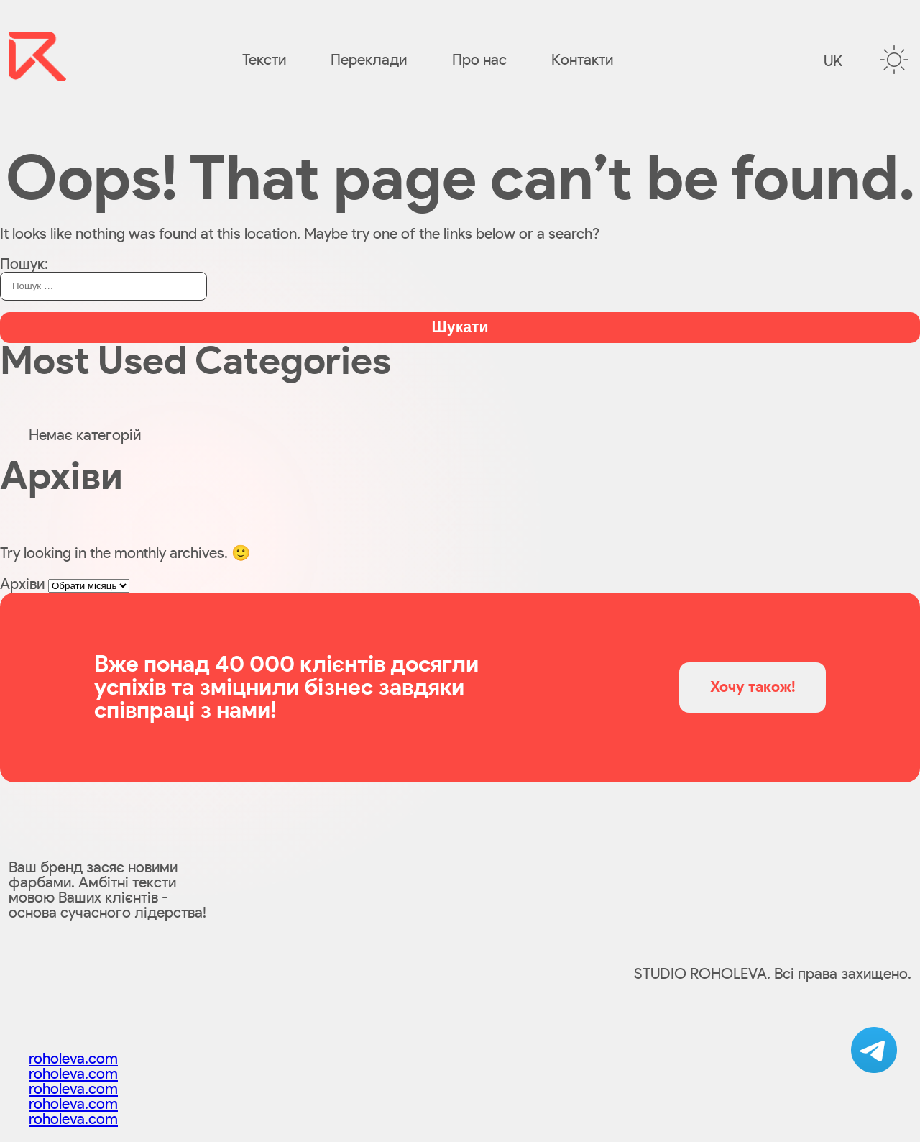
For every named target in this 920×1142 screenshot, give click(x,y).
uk (833, 61)
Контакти (582, 60)
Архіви (22, 584)
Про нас (479, 60)
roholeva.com (73, 1058)
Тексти (264, 60)
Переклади (369, 60)
